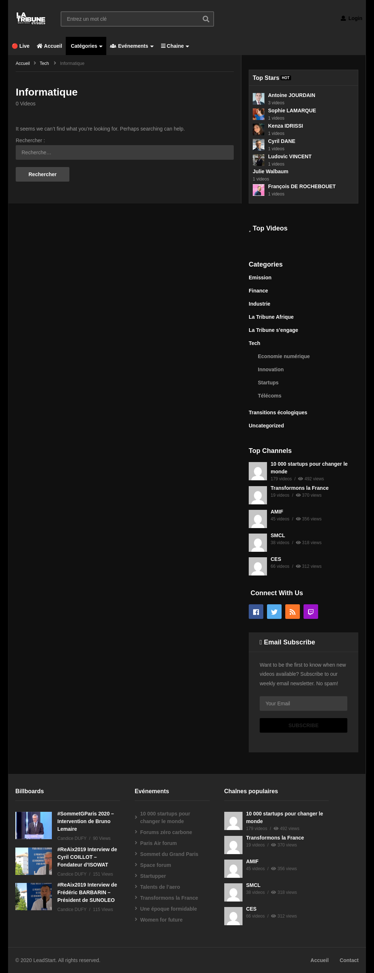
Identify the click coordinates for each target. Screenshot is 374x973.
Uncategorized (266, 426)
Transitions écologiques (278, 412)
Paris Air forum (158, 843)
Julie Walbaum (271, 171)
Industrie (259, 304)
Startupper (153, 876)
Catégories (86, 46)
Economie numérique (284, 356)
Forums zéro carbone (166, 832)
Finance (258, 291)
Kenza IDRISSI (285, 126)
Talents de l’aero (160, 887)
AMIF (277, 512)
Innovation (271, 369)
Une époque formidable (168, 909)
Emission (260, 277)
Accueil (49, 46)
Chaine (175, 46)
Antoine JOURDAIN (291, 95)
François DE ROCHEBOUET (302, 186)
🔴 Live (21, 46)
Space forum (155, 865)
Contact (349, 960)
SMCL (278, 535)
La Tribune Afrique (271, 317)
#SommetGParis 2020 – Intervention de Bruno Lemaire (85, 821)
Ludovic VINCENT (290, 156)
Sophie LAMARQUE (292, 110)
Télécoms (270, 396)
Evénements (131, 46)
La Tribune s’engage (273, 330)
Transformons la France (300, 488)
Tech (254, 343)
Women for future (161, 920)
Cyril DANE (281, 141)
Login (351, 18)
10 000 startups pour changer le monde (165, 817)
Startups (268, 382)
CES (276, 559)
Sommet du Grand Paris (169, 854)
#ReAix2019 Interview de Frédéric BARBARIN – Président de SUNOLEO (87, 892)
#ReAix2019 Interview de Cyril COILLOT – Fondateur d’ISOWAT (87, 857)
